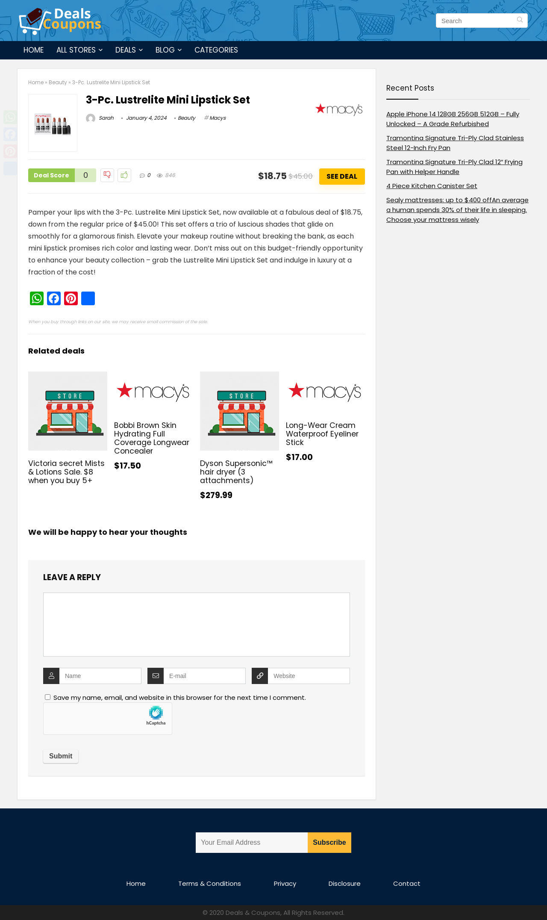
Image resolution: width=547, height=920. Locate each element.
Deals (125, 50)
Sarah (100, 117)
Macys (217, 117)
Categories (216, 50)
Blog (165, 50)
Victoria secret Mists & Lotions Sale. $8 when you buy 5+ (66, 472)
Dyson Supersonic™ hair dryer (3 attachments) (236, 472)
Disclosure (345, 883)
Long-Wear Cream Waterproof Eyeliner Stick (322, 434)
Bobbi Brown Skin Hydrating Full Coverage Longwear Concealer (151, 438)
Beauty (58, 82)
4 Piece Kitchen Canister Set (431, 185)
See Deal (341, 176)
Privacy (285, 883)
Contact (407, 883)
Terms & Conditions (209, 883)
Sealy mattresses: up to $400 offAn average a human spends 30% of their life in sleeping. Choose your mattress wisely (457, 209)
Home (34, 50)
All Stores (76, 50)
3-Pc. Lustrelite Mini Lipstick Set (168, 100)
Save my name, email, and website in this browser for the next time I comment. (179, 697)
